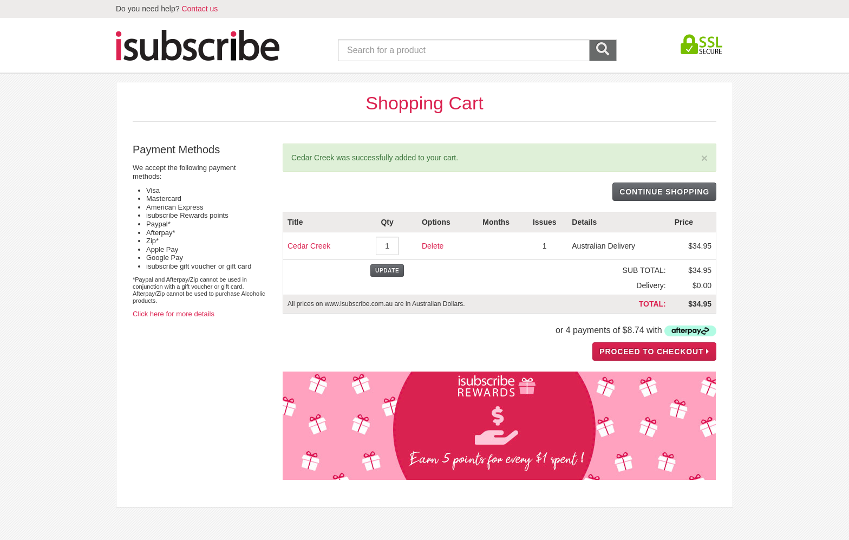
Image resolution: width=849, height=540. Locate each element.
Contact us (199, 8)
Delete (432, 246)
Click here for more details (173, 314)
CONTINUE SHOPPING (664, 191)
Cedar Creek (309, 246)
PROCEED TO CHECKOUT (654, 351)
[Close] (704, 158)
